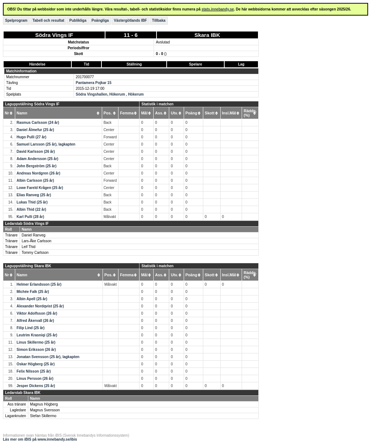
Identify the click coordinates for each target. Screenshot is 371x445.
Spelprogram (16, 20)
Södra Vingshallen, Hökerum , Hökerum (110, 94)
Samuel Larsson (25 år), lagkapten (46, 144)
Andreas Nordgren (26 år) (39, 173)
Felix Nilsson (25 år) (34, 371)
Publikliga (77, 20)
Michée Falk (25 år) (33, 292)
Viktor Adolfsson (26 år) (37, 313)
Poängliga (100, 20)
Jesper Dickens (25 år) (36, 386)
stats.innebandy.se (217, 9)
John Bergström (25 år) (37, 166)
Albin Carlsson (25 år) (35, 180)
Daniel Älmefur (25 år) (35, 130)
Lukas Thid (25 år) (32, 202)
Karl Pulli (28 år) (30, 217)
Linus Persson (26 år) (35, 379)
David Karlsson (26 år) (36, 152)
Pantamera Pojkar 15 (93, 83)
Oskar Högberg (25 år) (36, 364)
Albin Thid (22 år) (31, 209)
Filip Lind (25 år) (31, 328)
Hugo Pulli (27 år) (31, 137)
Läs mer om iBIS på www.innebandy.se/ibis (40, 439)
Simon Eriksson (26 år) (36, 350)
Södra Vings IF (54, 35)
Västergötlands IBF (130, 20)
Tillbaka (158, 20)
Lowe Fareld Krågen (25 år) (40, 188)
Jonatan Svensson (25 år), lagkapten (48, 357)
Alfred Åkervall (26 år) (35, 321)
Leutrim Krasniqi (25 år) (37, 335)
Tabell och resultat (48, 20)
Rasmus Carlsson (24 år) (38, 123)
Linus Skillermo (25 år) (36, 342)
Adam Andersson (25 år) (37, 159)
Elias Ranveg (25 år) (34, 195)
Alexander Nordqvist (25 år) (40, 306)
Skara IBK (207, 35)
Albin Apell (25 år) (32, 299)
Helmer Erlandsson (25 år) (39, 284)
